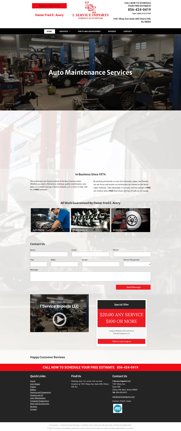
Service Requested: (131, 260)
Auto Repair (35, 384)
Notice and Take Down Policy (103, 425)
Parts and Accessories (39, 404)
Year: (32, 260)
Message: (34, 270)
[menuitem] (50, 31)
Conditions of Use (87, 425)
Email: (74, 250)
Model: (85, 260)
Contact (33, 409)
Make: (53, 260)
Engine (33, 387)
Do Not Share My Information (70, 425)
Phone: (116, 250)
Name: (33, 250)
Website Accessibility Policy (122, 425)
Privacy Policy (54, 425)
